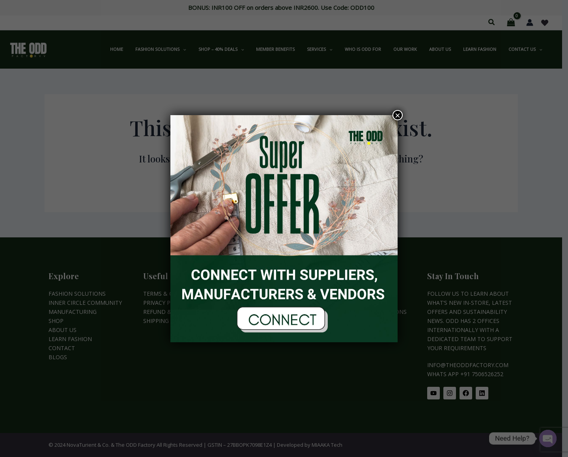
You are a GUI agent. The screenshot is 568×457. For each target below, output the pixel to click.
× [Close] (397, 115)
